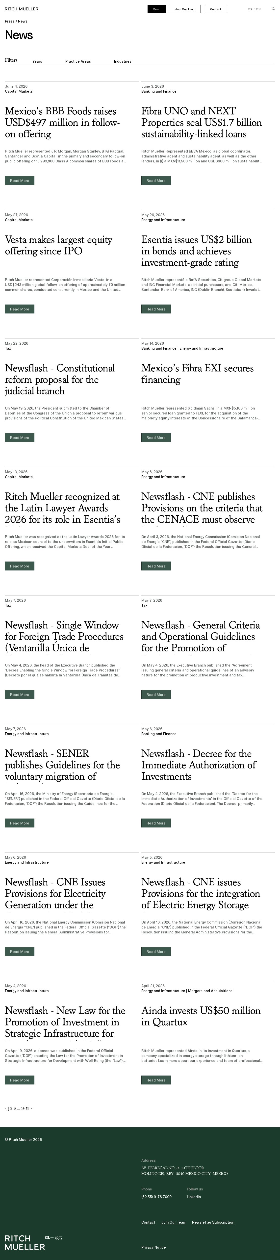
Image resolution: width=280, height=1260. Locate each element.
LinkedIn (194, 1196)
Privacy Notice (153, 1247)
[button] (5, 1108)
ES (250, 9)
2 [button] (11, 1108)
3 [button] (15, 1108)
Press (10, 21)
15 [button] (27, 1108)
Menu (156, 9)
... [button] (18, 1108)
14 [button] (23, 1108)
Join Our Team (185, 9)
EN (258, 9)
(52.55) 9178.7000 (156, 1196)
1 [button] (8, 1108)
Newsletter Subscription (213, 1222)
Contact (215, 9)
